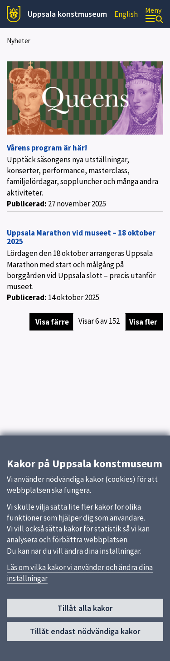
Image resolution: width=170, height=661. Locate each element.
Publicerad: (27, 204)
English (126, 14)
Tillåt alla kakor (85, 611)
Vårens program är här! (47, 148)
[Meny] (154, 14)
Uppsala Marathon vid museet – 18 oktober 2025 (81, 237)
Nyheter (18, 40)
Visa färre (52, 322)
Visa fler (143, 322)
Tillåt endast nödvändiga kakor (85, 634)
